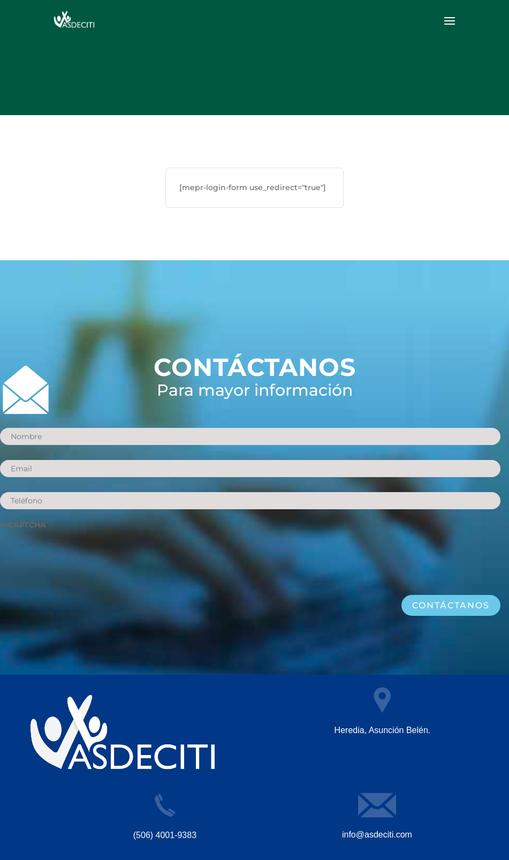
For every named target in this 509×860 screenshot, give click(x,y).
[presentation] (81, 557)
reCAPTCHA (23, 525)
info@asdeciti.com (377, 834)
